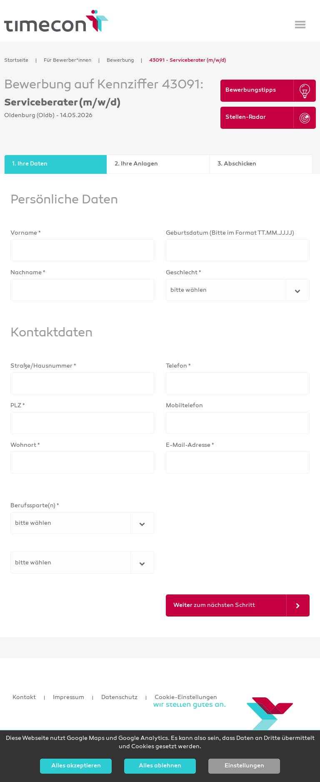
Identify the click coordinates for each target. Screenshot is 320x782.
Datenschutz (119, 698)
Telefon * (178, 366)
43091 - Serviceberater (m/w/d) (187, 60)
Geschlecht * (183, 273)
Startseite (16, 60)
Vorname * (25, 233)
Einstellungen (244, 766)
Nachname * (27, 273)
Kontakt (24, 698)
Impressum (68, 698)
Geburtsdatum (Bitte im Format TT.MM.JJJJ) (230, 233)
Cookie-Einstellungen (186, 698)
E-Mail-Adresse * (190, 445)
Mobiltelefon (184, 406)
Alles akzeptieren (76, 766)
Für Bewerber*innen (67, 60)
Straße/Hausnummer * (43, 366)
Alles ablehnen (160, 766)
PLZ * (17, 406)
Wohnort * (25, 445)
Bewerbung (120, 60)
